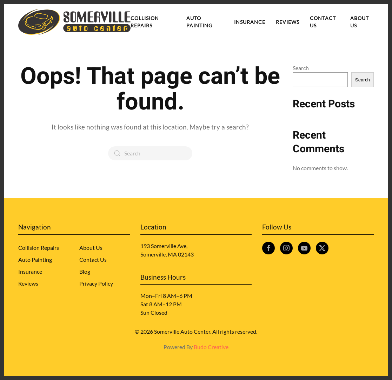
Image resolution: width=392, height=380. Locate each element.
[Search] (150, 153)
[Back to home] (74, 21)
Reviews (287, 22)
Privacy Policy (96, 283)
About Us (359, 21)
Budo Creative (211, 347)
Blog (84, 271)
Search (301, 68)
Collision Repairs (145, 21)
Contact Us (323, 21)
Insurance (249, 22)
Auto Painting (199, 21)
